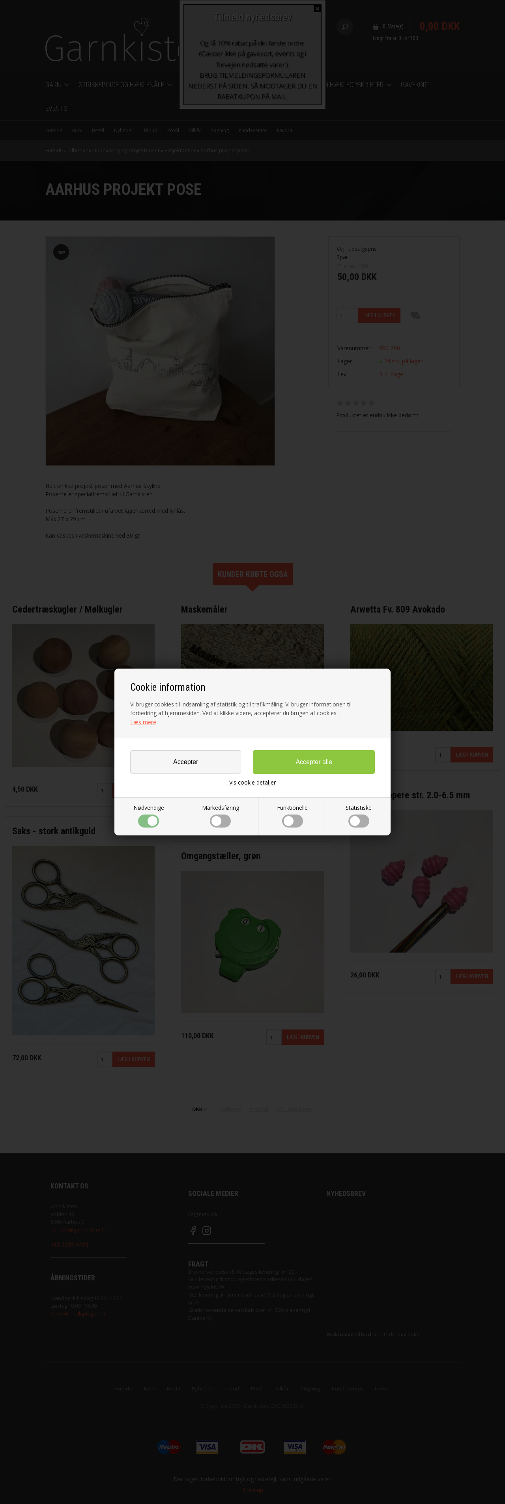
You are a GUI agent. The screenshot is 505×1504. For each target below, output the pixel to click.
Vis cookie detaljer (252, 782)
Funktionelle (292, 816)
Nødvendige (148, 816)
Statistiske (359, 816)
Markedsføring (220, 816)
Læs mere (143, 722)
